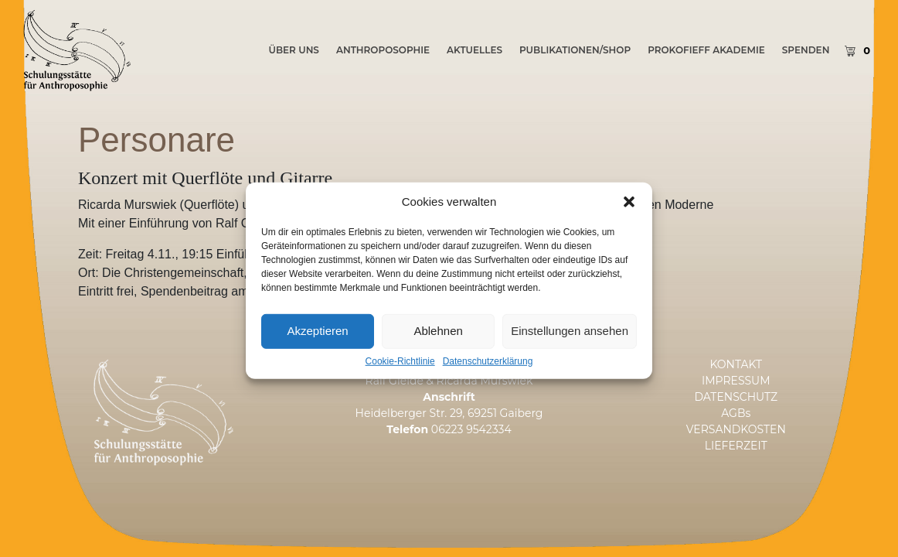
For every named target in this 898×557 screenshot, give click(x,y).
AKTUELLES (474, 50)
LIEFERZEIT (736, 446)
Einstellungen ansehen (569, 354)
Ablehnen (437, 354)
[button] (629, 225)
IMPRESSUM (736, 381)
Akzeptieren (317, 354)
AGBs (735, 413)
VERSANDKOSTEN (736, 429)
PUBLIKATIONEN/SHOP (575, 50)
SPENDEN (806, 50)
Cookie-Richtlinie (400, 385)
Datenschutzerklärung (488, 385)
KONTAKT (735, 364)
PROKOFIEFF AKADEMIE (706, 50)
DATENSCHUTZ (735, 397)
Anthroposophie (383, 50)
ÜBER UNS (293, 50)
